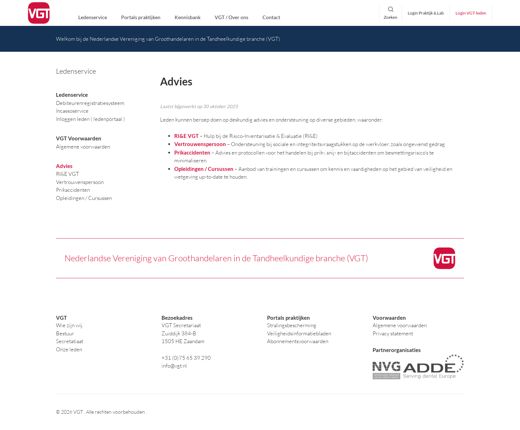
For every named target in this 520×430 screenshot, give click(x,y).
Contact (271, 18)
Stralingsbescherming (291, 325)
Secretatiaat (69, 341)
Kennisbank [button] (187, 18)
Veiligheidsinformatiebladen (299, 333)
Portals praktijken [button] (140, 18)
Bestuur (65, 333)
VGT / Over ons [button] (231, 18)
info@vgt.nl (174, 365)
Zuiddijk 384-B (179, 333)
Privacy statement (393, 333)
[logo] (39, 13)
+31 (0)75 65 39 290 (186, 357)
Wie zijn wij (69, 325)
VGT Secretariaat (181, 325)
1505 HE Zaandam (183, 341)
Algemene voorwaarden (400, 325)
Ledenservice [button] (92, 18)
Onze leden (69, 349)
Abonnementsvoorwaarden (297, 341)
